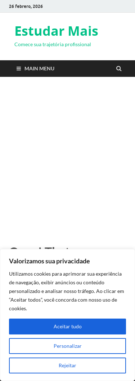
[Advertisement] (67, 159)
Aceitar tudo (68, 326)
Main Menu (39, 68)
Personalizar (68, 346)
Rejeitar (67, 365)
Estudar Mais (56, 31)
